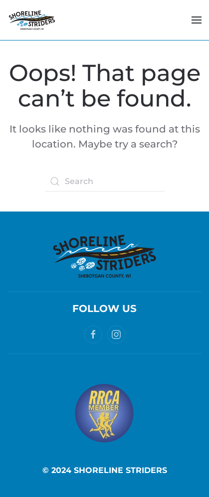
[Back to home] (31, 20)
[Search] (105, 182)
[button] (197, 20)
